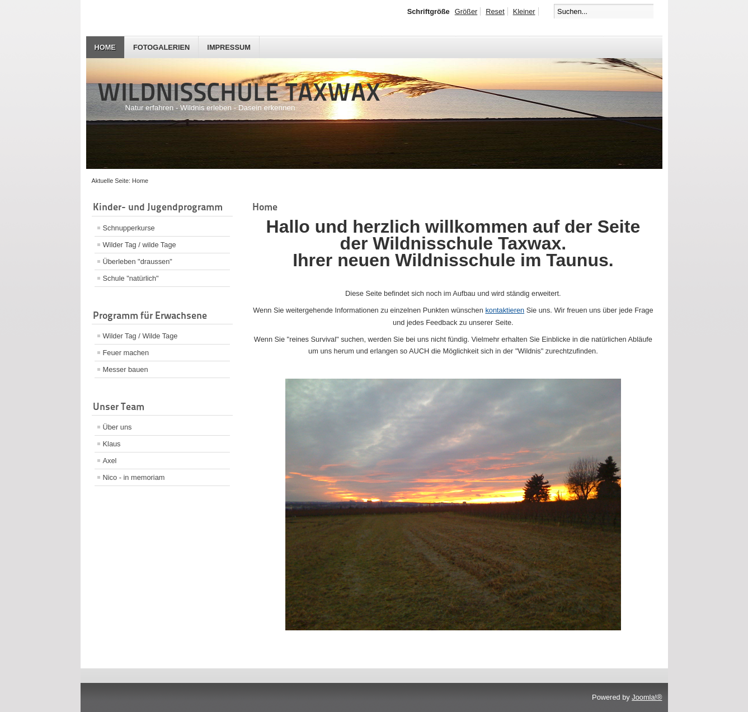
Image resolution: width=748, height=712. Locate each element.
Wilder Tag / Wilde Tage (140, 336)
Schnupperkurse (129, 228)
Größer (466, 11)
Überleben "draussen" (137, 261)
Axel (110, 460)
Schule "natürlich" (131, 278)
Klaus (112, 444)
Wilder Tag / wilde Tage (139, 245)
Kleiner (524, 11)
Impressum (229, 47)
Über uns (117, 427)
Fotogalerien (161, 47)
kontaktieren (504, 310)
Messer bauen (125, 369)
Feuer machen (126, 352)
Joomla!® (647, 697)
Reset (495, 11)
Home (105, 47)
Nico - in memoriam (134, 477)
